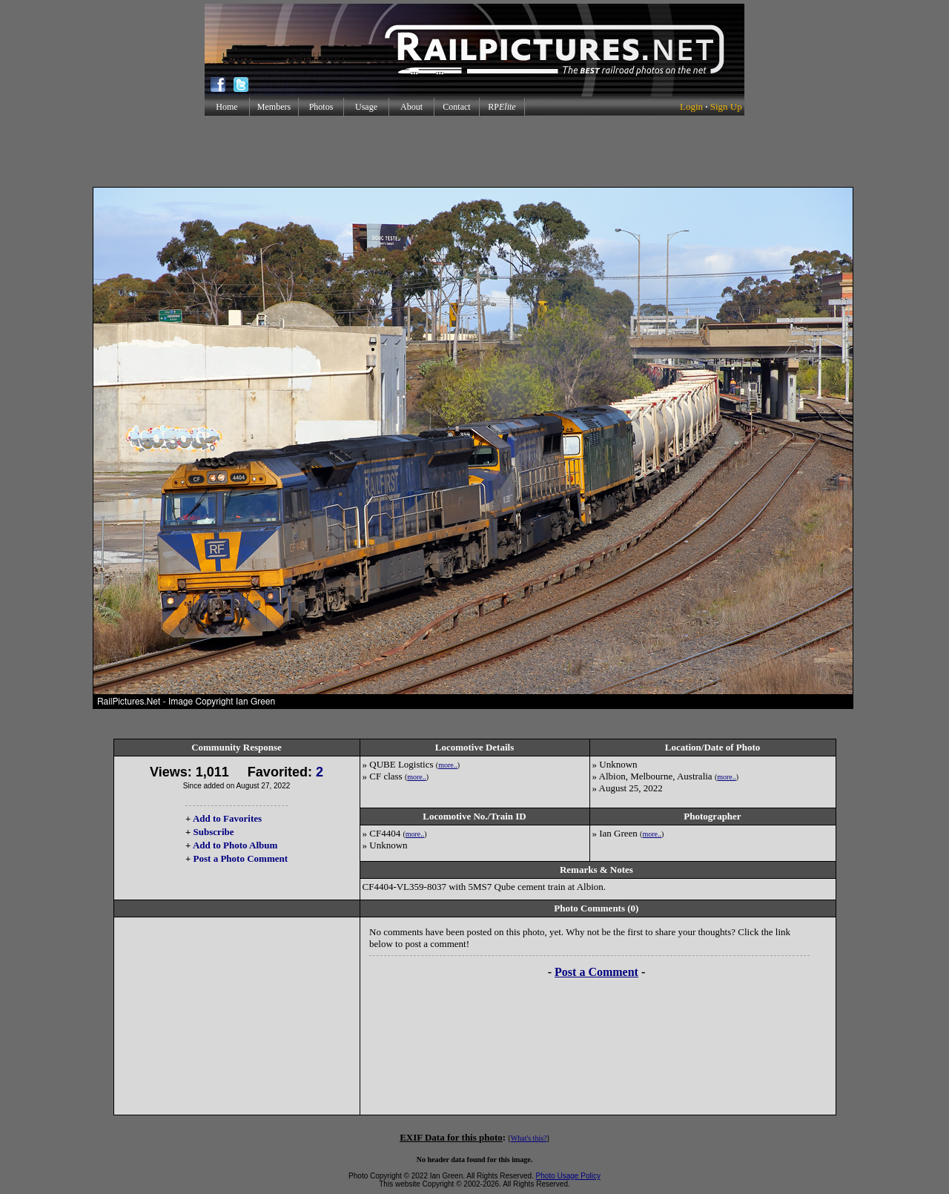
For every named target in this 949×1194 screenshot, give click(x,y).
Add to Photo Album (235, 845)
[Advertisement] (474, 151)
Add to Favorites (227, 818)
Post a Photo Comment (241, 858)
